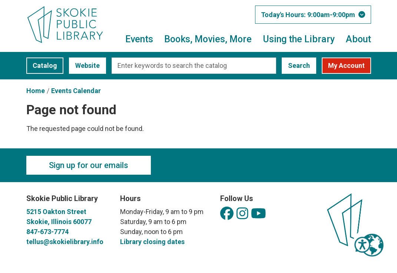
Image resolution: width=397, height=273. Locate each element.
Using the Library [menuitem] (299, 39)
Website (84, 65)
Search (299, 65)
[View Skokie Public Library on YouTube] (258, 214)
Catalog (41, 65)
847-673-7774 (47, 232)
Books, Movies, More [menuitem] (208, 39)
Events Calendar (76, 91)
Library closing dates (152, 242)
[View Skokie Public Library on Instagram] (242, 214)
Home (35, 91)
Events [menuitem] (139, 39)
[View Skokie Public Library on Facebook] (227, 214)
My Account (346, 65)
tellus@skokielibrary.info (64, 242)
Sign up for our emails (88, 165)
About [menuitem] (358, 39)
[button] (313, 15)
